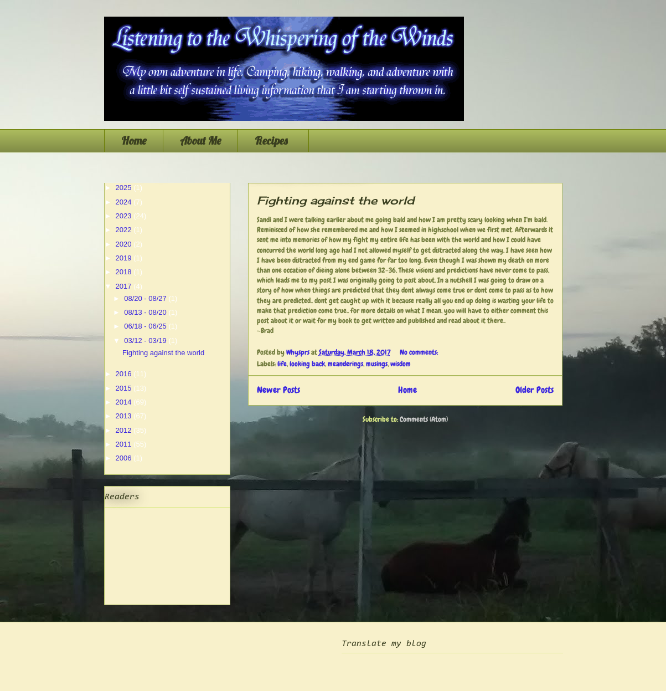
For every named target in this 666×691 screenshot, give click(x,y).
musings (377, 363)
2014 (125, 402)
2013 (125, 416)
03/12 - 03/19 (146, 340)
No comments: (420, 352)
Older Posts (534, 390)
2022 (125, 230)
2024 (125, 202)
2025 (125, 187)
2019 (125, 258)
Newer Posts (278, 390)
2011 (125, 444)
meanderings (345, 363)
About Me (200, 140)
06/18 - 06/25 (146, 326)
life (282, 363)
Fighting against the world (335, 200)
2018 (125, 272)
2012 (125, 430)
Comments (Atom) (424, 419)
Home (133, 140)
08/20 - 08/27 (146, 298)
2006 (125, 458)
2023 (125, 216)
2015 (125, 388)
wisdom (400, 363)
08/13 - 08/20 (146, 312)
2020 (125, 244)
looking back (307, 363)
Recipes (273, 140)
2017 (125, 286)
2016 (125, 374)
